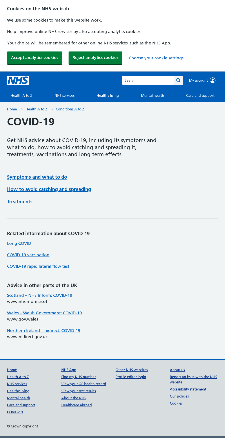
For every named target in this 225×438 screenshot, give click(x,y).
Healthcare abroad (76, 405)
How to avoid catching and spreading (49, 189)
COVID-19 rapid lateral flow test (38, 266)
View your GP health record (83, 384)
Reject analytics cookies (95, 57)
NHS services (64, 95)
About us (177, 370)
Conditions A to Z (70, 109)
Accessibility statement (188, 389)
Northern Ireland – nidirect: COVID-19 (43, 330)
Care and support (200, 95)
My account (202, 80)
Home (12, 109)
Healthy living (107, 95)
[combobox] (148, 80)
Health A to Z (21, 95)
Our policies (179, 396)
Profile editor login (131, 377)
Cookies (176, 403)
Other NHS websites (132, 370)
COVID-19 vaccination (28, 254)
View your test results (78, 391)
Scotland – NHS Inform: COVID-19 (39, 295)
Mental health (152, 95)
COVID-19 (15, 412)
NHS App (68, 370)
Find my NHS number (78, 377)
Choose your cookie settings (156, 57)
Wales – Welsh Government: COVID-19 (44, 312)
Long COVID (19, 243)
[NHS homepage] (18, 80)
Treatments (20, 201)
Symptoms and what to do (37, 177)
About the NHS (73, 398)
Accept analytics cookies (34, 57)
